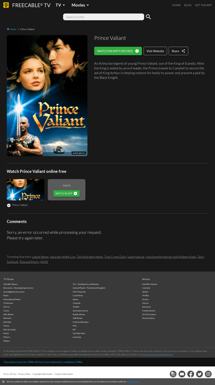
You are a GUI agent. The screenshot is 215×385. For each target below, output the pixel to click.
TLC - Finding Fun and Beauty (86, 284)
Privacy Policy (133, 381)
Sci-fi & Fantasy (149, 314)
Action (145, 291)
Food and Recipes (81, 322)
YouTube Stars (79, 333)
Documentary (148, 318)
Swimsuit (12, 262)
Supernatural (135, 257)
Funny (6, 325)
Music (6, 333)
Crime (6, 310)
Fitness (6, 337)
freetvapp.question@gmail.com (157, 354)
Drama (145, 299)
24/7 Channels (79, 291)
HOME (176, 5)
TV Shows (8, 279)
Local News (78, 295)
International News (12, 299)
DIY (74, 329)
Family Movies (148, 310)
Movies (146, 279)
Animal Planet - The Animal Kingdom (89, 288)
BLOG (188, 5)
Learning (77, 337)
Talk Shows (78, 318)
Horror (6, 307)
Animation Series (80, 310)
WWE (44, 262)
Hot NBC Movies (149, 284)
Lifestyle (7, 322)
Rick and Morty (29, 262)
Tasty (200, 257)
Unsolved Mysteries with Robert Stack (170, 257)
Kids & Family (9, 329)
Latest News (40, 257)
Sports (75, 299)
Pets (75, 325)
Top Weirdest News (90, 257)
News (6, 295)
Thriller (76, 307)
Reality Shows (79, 314)
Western (7, 318)
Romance (146, 307)
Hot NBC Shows (10, 284)
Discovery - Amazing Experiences (18, 288)
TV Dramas (8, 303)
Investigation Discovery (13, 291)
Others (6, 341)
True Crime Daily (115, 257)
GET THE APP (203, 5)
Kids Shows (8, 314)
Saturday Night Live (63, 257)
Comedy (76, 303)
